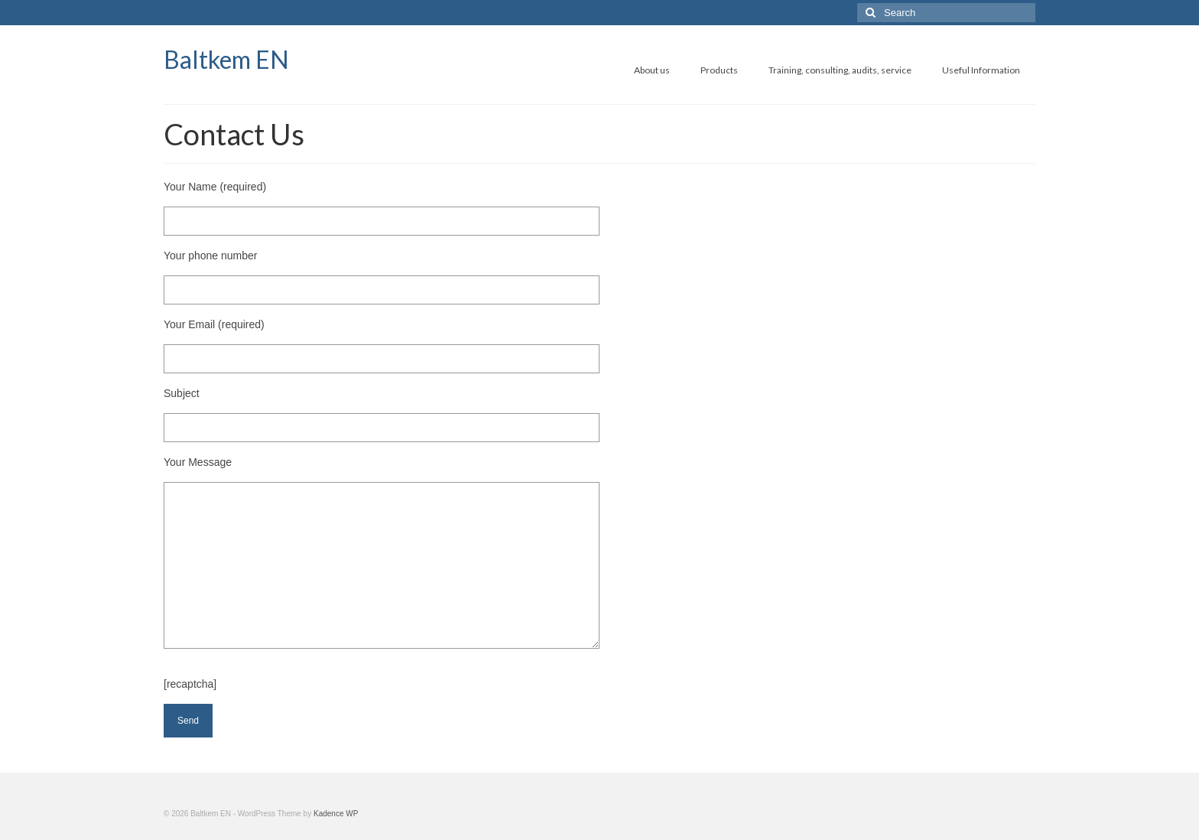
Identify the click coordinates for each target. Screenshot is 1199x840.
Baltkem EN (226, 59)
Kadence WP (336, 813)
